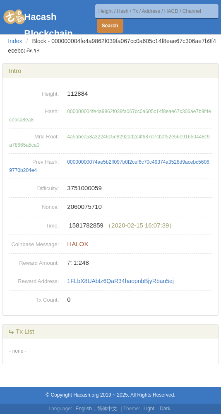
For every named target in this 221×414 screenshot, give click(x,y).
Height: (50, 94)
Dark (165, 409)
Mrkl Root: (46, 136)
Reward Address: (38, 281)
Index (15, 41)
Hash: (52, 111)
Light (149, 409)
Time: (52, 226)
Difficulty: (48, 188)
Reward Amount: (39, 263)
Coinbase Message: (35, 244)
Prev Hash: (45, 162)
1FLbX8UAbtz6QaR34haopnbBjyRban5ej (120, 281)
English (84, 409)
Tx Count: (47, 300)
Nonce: (50, 207)
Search (110, 26)
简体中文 (107, 409)
